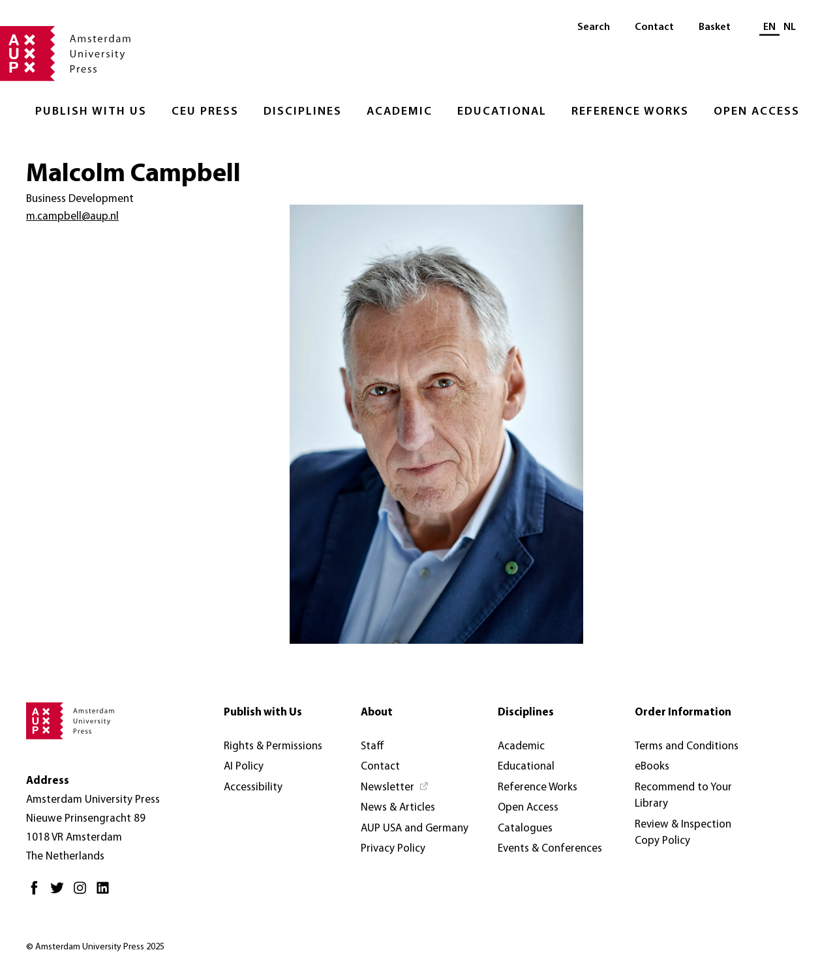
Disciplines (303, 112)
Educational (502, 112)
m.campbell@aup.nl (72, 216)
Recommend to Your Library (683, 796)
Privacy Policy (393, 848)
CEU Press (205, 112)
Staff (372, 746)
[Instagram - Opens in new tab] (83, 893)
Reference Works (630, 112)
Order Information (683, 712)
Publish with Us (91, 112)
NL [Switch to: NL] (789, 27)
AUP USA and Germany (414, 828)
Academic (400, 112)
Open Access (757, 112)
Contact (654, 27)
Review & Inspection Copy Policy (683, 833)
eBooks (652, 766)
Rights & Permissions (273, 746)
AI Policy (244, 766)
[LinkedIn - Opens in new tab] (106, 893)
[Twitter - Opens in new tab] (60, 893)
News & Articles (398, 807)
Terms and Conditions (686, 746)
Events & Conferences (550, 848)
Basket (715, 27)
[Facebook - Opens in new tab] (37, 893)
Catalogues (525, 828)
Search (593, 27)
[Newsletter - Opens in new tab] (395, 787)
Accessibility (253, 787)
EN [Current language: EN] (769, 27)
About (377, 712)
